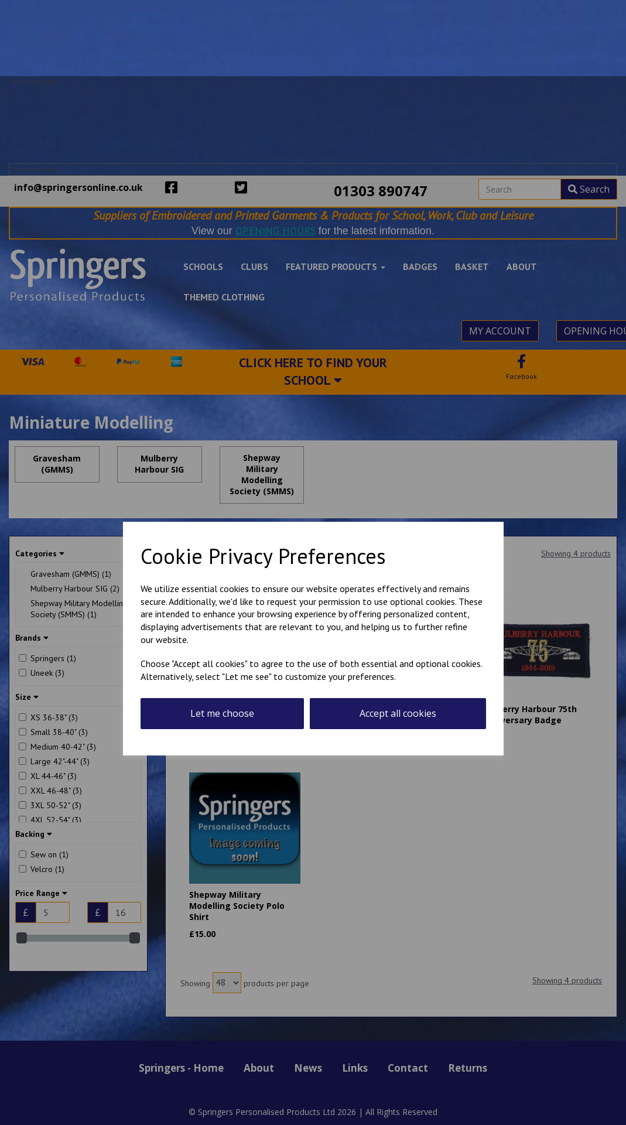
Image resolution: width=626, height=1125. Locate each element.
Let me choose (222, 713)
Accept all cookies (398, 713)
